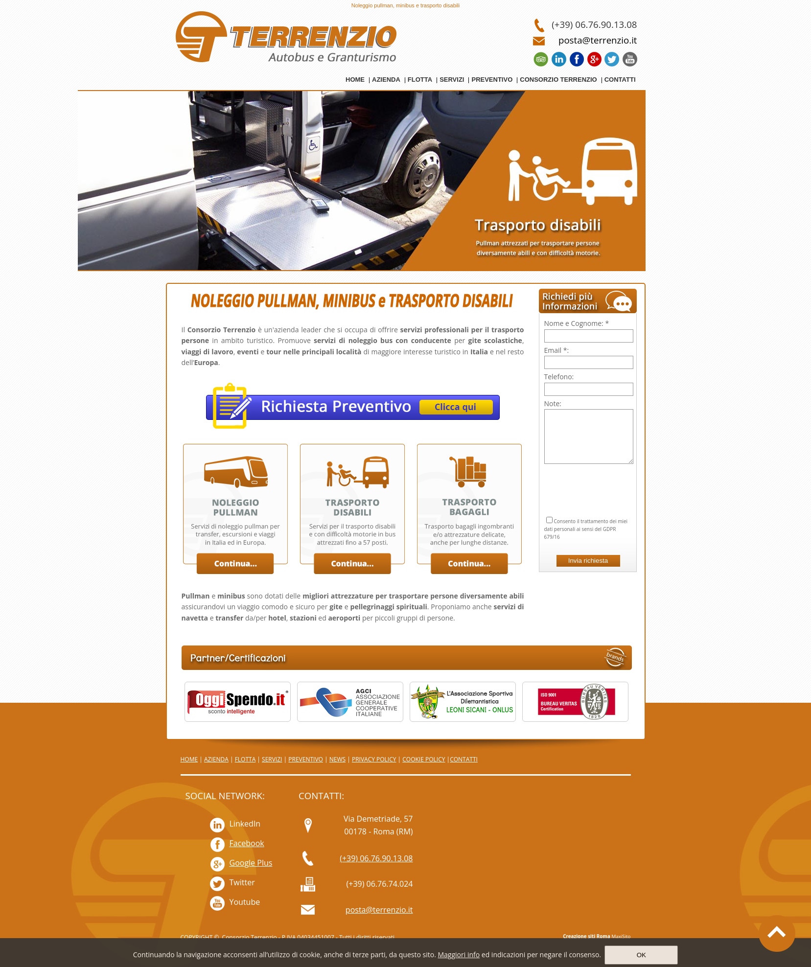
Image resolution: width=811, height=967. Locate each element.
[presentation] (588, 477)
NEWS (337, 759)
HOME (189, 759)
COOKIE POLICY (423, 759)
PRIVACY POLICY (374, 759)
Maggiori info (459, 954)
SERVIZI (272, 759)
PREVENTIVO (305, 759)
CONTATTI (464, 759)
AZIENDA (216, 759)
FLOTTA (245, 759)
